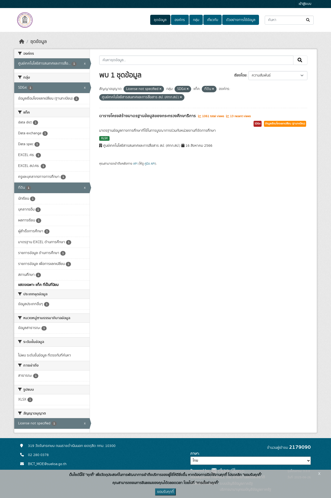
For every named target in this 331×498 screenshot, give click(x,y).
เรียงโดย (240, 75)
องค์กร (180, 20)
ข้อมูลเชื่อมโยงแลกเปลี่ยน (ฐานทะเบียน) (285, 123)
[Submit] (308, 20)
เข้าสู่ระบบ (305, 4)
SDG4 (258, 123)
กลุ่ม (196, 20)
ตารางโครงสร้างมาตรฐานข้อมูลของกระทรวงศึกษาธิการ (148, 116)
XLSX (104, 138)
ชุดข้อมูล (160, 20)
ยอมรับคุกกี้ (165, 491)
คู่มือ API (150, 163)
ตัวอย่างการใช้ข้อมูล (240, 20)
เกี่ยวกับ (212, 20)
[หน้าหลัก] (21, 41)
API (135, 163)
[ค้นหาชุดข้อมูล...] (289, 20)
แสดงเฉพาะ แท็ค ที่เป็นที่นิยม (38, 284)
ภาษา (194, 453)
